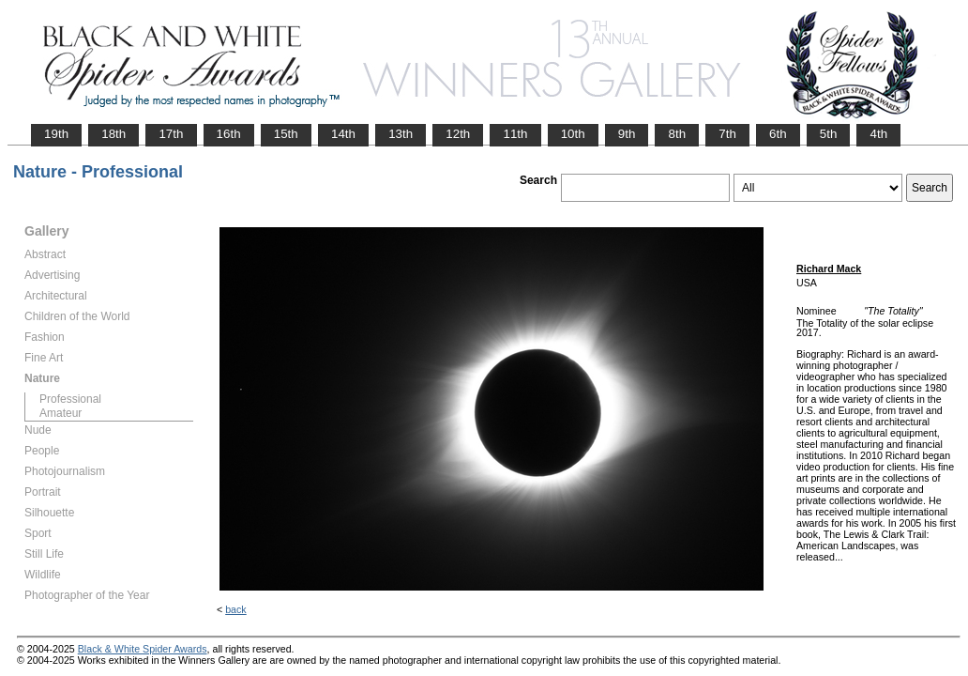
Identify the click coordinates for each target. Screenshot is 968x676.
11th (514, 134)
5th (828, 134)
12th (457, 134)
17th (170, 134)
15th (286, 134)
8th (677, 134)
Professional (70, 399)
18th (113, 134)
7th (727, 134)
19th (56, 134)
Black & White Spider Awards (142, 648)
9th (627, 134)
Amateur (60, 413)
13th (400, 134)
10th (573, 134)
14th (343, 134)
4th (878, 134)
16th (228, 134)
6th (778, 134)
